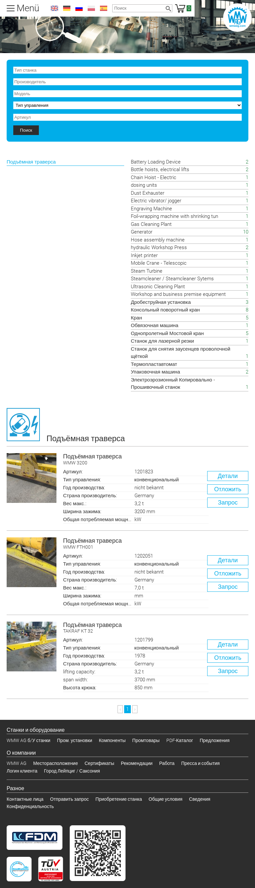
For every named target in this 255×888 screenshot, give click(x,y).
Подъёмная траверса (155, 459)
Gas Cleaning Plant (151, 224)
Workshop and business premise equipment (178, 294)
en (54, 8)
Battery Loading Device (156, 162)
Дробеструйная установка (161, 302)
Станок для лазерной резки (162, 341)
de (66, 8)
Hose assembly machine (158, 240)
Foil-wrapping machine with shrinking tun (174, 216)
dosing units (144, 185)
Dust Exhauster (147, 193)
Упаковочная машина (155, 372)
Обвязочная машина (154, 325)
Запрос (228, 502)
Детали (228, 475)
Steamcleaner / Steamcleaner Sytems (172, 279)
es (103, 8)
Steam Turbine (146, 271)
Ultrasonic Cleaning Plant (158, 287)
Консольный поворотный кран (165, 310)
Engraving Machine (151, 209)
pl (91, 8)
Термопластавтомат (154, 364)
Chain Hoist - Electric (153, 177)
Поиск (26, 130)
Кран (136, 318)
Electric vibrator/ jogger (156, 201)
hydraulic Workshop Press (159, 247)
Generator (141, 232)
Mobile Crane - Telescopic (159, 263)
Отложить (227, 489)
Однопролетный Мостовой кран (167, 333)
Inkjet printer (144, 255)
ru (79, 8)
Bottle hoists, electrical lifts (160, 169)
